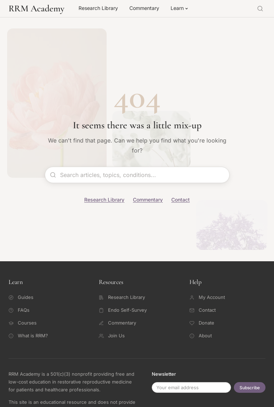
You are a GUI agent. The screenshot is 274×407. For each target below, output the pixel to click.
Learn (179, 8)
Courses (23, 323)
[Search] (260, 8)
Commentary (144, 8)
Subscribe (250, 387)
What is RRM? (28, 335)
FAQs (19, 310)
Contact (180, 200)
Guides (21, 297)
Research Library (98, 8)
